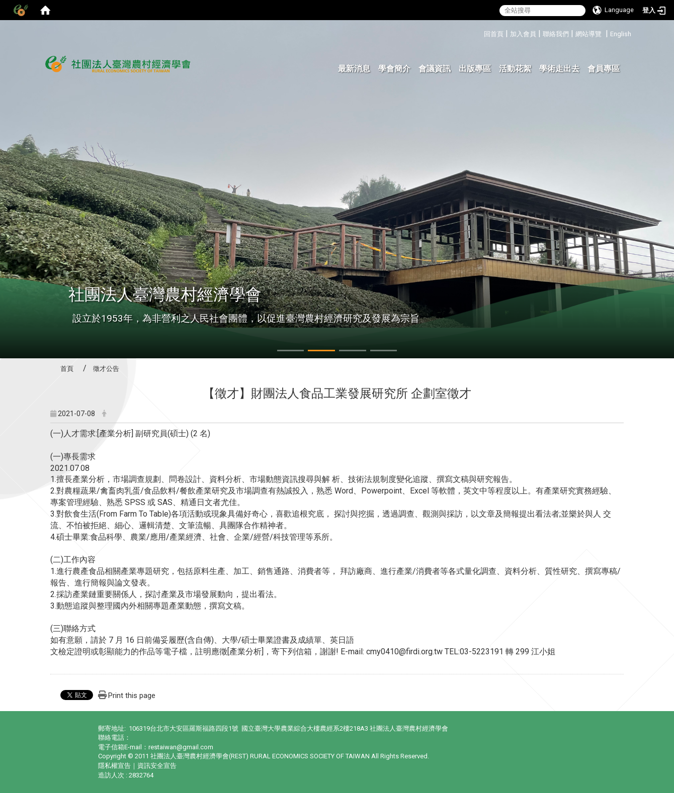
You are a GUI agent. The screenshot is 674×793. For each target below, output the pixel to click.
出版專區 (475, 68)
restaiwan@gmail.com (180, 747)
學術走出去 (559, 68)
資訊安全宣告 (157, 765)
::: (480, 32)
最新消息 (354, 68)
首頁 (66, 368)
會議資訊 (434, 68)
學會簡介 (394, 68)
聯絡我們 (556, 34)
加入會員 (523, 34)
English (620, 34)
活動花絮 (515, 68)
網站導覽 (588, 34)
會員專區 (603, 68)
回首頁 (493, 34)
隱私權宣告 (114, 765)
